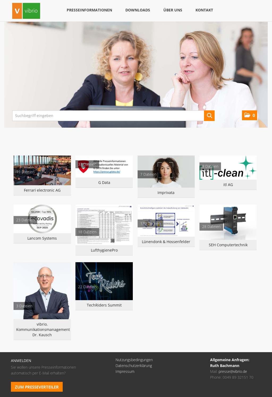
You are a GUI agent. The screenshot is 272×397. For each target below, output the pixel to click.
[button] (249, 115)
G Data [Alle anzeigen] (104, 182)
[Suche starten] (209, 115)
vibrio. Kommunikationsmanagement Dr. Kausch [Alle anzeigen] (42, 329)
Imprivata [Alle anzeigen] (166, 192)
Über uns (172, 9)
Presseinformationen (89, 9)
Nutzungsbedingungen (134, 359)
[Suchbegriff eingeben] (113, 115)
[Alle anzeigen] (42, 170)
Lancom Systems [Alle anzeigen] (42, 238)
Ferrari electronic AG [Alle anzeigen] (42, 190)
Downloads (137, 9)
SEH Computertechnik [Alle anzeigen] (228, 244)
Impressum (125, 371)
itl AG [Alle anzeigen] (228, 184)
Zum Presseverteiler (37, 387)
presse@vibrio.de (233, 371)
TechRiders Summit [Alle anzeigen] (104, 305)
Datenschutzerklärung (134, 365)
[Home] (26, 11)
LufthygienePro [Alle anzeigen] (104, 250)
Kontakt (204, 9)
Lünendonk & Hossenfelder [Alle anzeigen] (166, 241)
